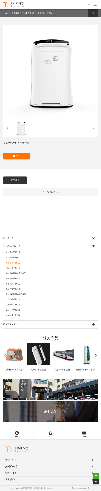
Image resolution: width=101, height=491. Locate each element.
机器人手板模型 (12, 258)
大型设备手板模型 (13, 315)
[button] (7, 128)
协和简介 (10, 479)
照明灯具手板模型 (13, 310)
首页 (7, 13)
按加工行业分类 (28, 13)
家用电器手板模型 (45, 13)
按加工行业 (11, 460)
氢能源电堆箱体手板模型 (16, 273)
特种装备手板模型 (13, 278)
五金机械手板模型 (13, 289)
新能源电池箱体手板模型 (16, 294)
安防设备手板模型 (13, 252)
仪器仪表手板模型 (13, 305)
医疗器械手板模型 (13, 299)
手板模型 (15, 13)
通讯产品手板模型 (13, 284)
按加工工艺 (11, 473)
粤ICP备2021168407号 (80, 488)
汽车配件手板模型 (13, 268)
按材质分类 (11, 466)
